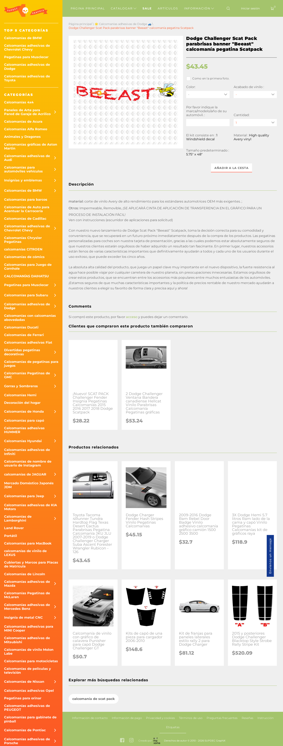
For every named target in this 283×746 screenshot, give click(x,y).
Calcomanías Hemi (20, 395)
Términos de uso (191, 718)
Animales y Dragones (22, 137)
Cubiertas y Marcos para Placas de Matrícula (31, 564)
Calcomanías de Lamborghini (18, 518)
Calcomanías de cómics (24, 257)
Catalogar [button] (123, 8)
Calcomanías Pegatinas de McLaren (27, 595)
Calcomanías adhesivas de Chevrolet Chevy (27, 47)
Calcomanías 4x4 (19, 102)
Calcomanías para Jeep (24, 496)
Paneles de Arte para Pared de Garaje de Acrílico (27, 112)
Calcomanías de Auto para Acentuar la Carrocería (26, 209)
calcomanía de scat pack (93, 699)
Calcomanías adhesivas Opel (29, 691)
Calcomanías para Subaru (26, 295)
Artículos (168, 8)
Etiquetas (173, 727)
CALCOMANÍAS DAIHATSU (26, 276)
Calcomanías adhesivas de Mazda (27, 584)
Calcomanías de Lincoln (24, 574)
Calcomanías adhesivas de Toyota (27, 78)
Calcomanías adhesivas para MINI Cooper (28, 628)
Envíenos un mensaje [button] (270, 556)
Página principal (88, 8)
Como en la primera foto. (207, 78)
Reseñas (247, 718)
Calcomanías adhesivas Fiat (28, 342)
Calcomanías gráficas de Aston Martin (30, 146)
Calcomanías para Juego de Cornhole (28, 267)
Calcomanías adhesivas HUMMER (24, 430)
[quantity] (255, 122)
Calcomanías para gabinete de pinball (30, 719)
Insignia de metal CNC (23, 617)
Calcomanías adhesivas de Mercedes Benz (27, 607)
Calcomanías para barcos (25, 199)
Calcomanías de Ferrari (24, 335)
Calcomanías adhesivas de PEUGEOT (27, 708)
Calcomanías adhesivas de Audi (27, 158)
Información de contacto (90, 718)
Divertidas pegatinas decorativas (22, 352)
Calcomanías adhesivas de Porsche (27, 741)
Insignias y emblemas (23, 180)
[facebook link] (122, 740)
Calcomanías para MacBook (28, 543)
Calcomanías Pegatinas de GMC (27, 375)
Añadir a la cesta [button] (231, 168)
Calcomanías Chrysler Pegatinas (23, 240)
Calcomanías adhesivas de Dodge (27, 66)
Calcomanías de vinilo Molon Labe (28, 651)
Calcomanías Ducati (21, 327)
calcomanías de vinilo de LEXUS (25, 553)
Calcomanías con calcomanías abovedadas (30, 317)
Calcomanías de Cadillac (25, 219)
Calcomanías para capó (24, 420)
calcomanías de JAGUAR (25, 474)
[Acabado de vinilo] (255, 94)
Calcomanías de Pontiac (25, 730)
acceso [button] (131, 317)
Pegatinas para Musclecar (26, 57)
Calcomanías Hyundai (23, 441)
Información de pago (127, 718)
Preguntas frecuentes (222, 718)
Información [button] (199, 8)
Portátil (10, 536)
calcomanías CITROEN (23, 249)
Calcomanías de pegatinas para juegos (31, 364)
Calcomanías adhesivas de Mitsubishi (27, 640)
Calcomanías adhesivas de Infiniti (27, 452)
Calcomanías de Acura (23, 121)
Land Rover (14, 528)
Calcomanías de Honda (24, 411)
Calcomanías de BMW (23, 38)
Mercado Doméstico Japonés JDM (29, 485)
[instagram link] (131, 740)
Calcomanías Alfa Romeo (25, 129)
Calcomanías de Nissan (24, 682)
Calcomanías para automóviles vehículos (23, 169)
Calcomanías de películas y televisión (27, 671)
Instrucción (265, 718)
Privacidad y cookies (160, 718)
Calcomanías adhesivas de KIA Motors (30, 507)
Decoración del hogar (22, 403)
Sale (147, 8)
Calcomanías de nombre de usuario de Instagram (27, 463)
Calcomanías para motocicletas (31, 661)
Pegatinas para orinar (22, 698)
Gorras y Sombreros (21, 386)
